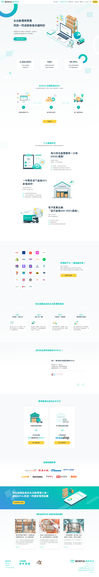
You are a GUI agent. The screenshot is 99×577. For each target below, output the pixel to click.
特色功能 (76, 1)
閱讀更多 (18, 547)
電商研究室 (70, 1)
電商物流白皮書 (63, 1)
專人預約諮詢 (36, 442)
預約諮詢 (95, 1)
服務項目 (82, 1)
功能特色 (7, 565)
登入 (91, 1)
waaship (87, 1)
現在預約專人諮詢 (18, 502)
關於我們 (7, 563)
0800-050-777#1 (90, 564)
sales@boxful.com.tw (89, 566)
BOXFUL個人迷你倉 (9, 567)
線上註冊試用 (62, 442)
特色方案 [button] (56, 1)
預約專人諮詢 (20, 39)
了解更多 (49, 121)
